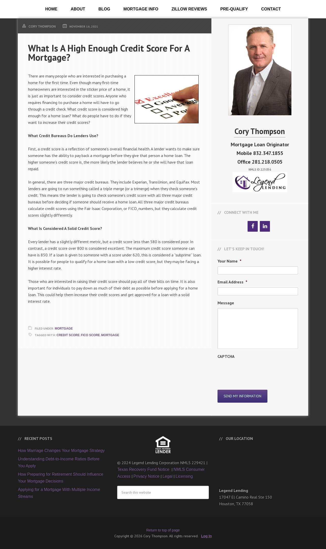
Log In (206, 536)
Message (226, 302)
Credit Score (68, 335)
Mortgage (64, 328)
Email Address (232, 281)
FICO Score (90, 335)
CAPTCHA (226, 356)
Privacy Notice (146, 476)
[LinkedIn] (265, 226)
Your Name (229, 261)
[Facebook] (253, 226)
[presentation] (256, 372)
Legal (167, 476)
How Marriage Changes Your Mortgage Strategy (61, 450)
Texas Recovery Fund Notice (143, 469)
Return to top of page (163, 530)
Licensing (184, 476)
